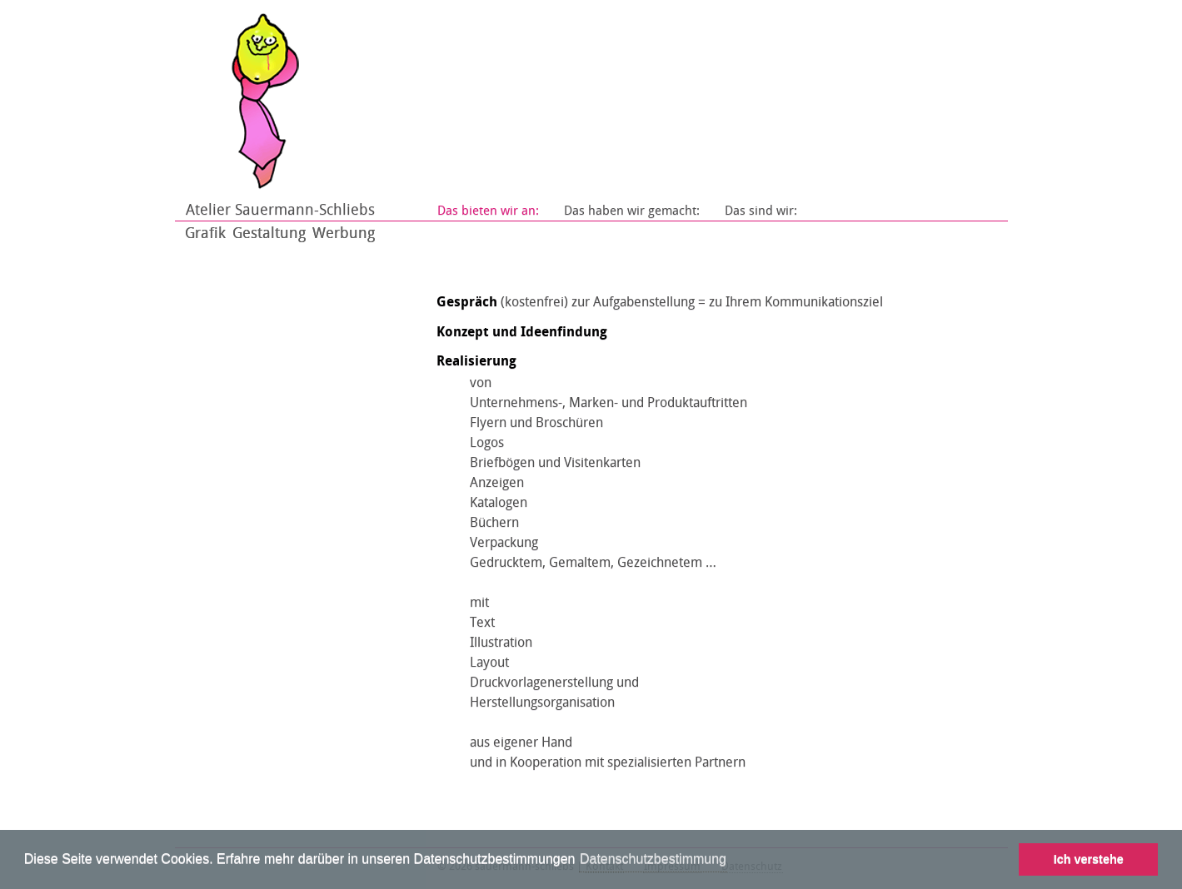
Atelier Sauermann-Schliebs (280, 210)
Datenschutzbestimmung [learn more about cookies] (653, 859)
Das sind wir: (761, 211)
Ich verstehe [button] (1089, 859)
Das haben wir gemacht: (632, 211)
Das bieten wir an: (488, 211)
